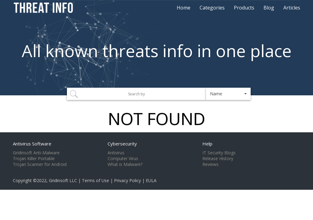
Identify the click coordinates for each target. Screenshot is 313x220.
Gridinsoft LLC (63, 180)
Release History (217, 158)
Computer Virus (123, 158)
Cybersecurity (122, 144)
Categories (212, 7)
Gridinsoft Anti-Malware (36, 153)
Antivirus (116, 153)
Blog (268, 7)
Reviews (210, 164)
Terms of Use (95, 180)
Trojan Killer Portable (34, 158)
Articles (291, 7)
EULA (151, 180)
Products (244, 7)
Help (207, 144)
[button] (228, 94)
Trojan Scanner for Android (40, 164)
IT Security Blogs (219, 153)
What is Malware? (125, 164)
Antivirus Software (32, 144)
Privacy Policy (127, 180)
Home (183, 7)
